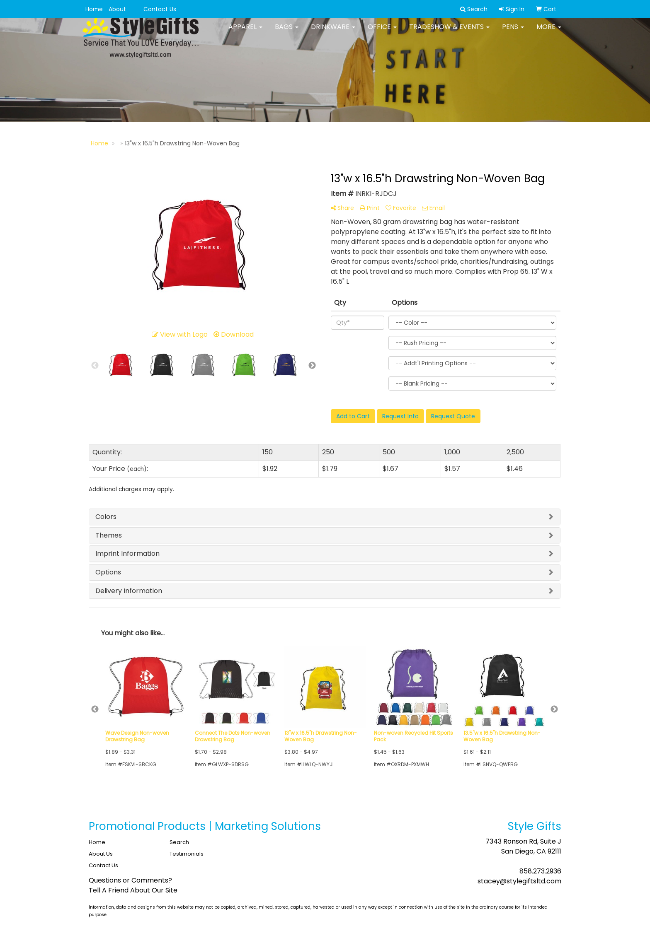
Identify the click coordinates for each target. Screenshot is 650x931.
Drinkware (333, 33)
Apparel (245, 33)
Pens (513, 33)
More (548, 33)
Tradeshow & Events (449, 33)
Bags (286, 33)
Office (382, 33)
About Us (101, 854)
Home (94, 9)
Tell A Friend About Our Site (133, 890)
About (117, 9)
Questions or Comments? (130, 880)
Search (179, 842)
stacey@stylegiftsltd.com (519, 881)
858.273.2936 (540, 871)
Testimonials (187, 854)
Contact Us (159, 9)
